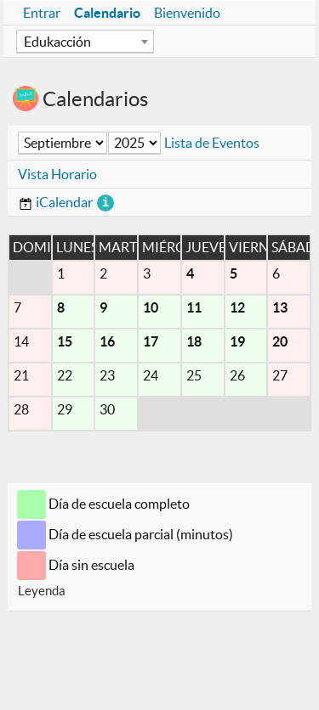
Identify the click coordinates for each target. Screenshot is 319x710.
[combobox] (85, 42)
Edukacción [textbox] (57, 41)
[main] (159, 341)
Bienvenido (187, 12)
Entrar (41, 12)
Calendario (107, 12)
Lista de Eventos (211, 142)
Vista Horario (57, 174)
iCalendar (55, 202)
